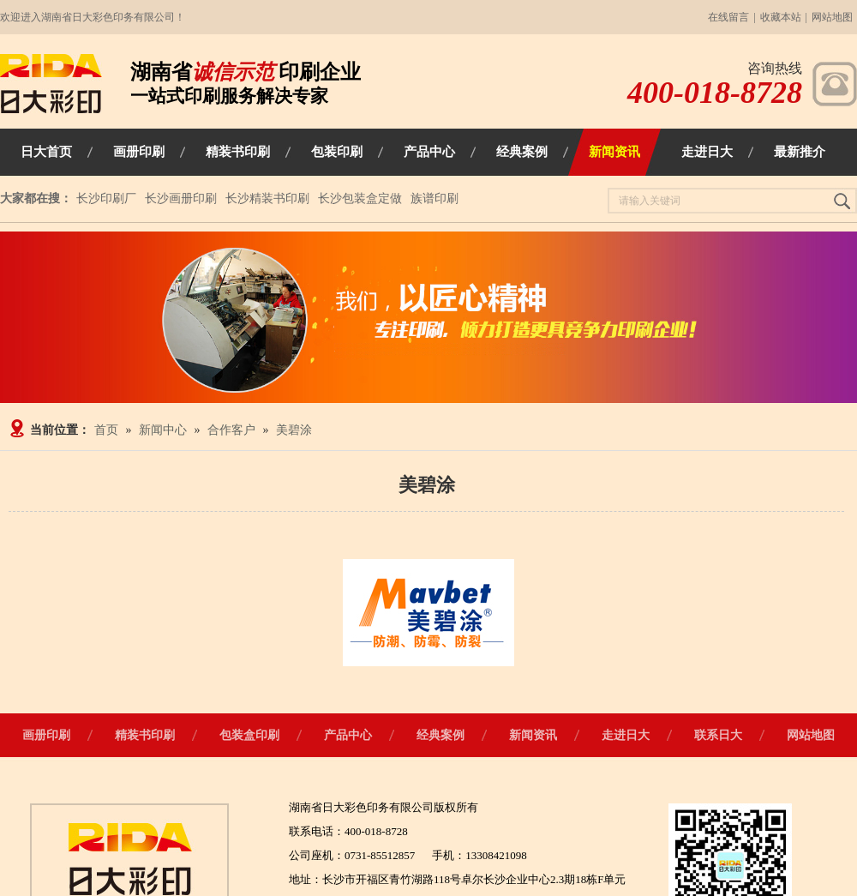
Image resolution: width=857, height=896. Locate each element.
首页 (106, 430)
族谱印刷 (434, 198)
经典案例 (440, 735)
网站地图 (832, 17)
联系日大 (718, 735)
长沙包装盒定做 (360, 198)
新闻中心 (163, 430)
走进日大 (626, 735)
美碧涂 (294, 430)
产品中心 (348, 735)
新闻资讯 (533, 735)
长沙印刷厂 (106, 198)
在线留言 (728, 17)
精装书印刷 (145, 735)
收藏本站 (780, 17)
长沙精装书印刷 (267, 198)
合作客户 (231, 430)
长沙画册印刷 (181, 198)
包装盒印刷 (249, 735)
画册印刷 (46, 735)
